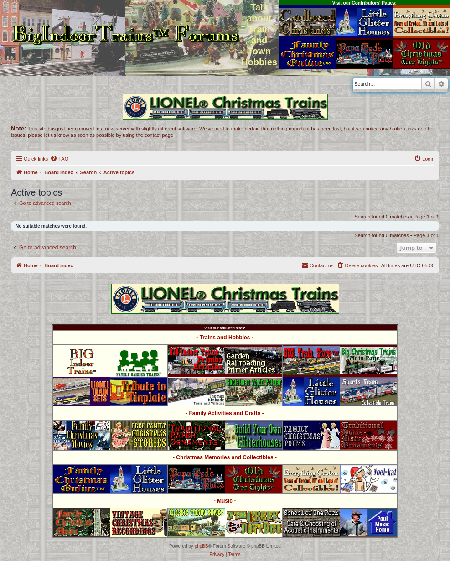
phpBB (201, 546)
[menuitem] (59, 158)
